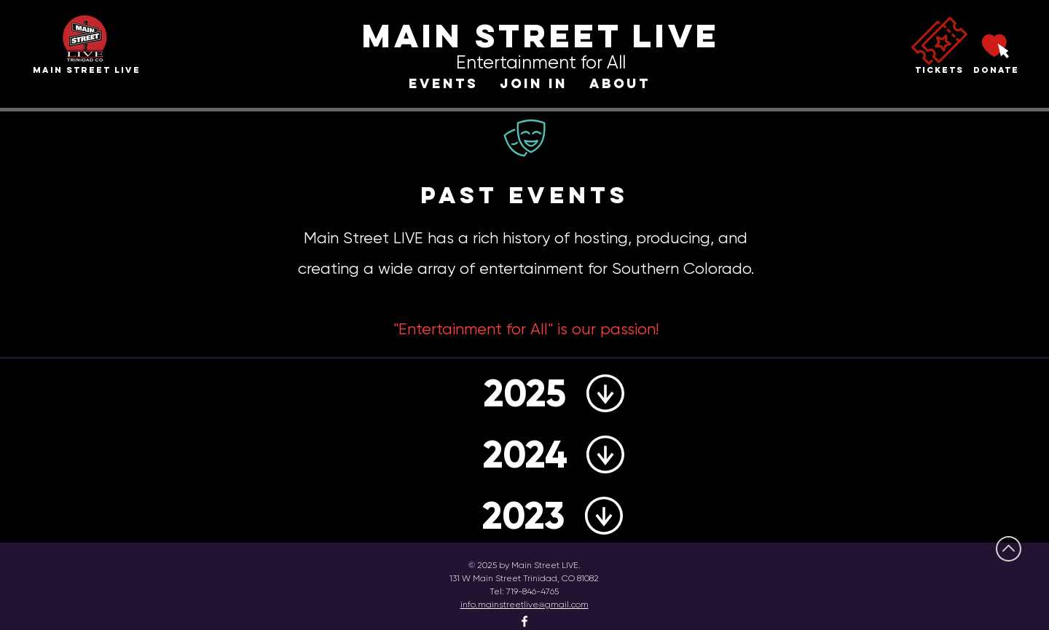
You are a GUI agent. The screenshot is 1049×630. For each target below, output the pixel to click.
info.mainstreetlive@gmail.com (524, 604)
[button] (443, 84)
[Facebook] (524, 621)
